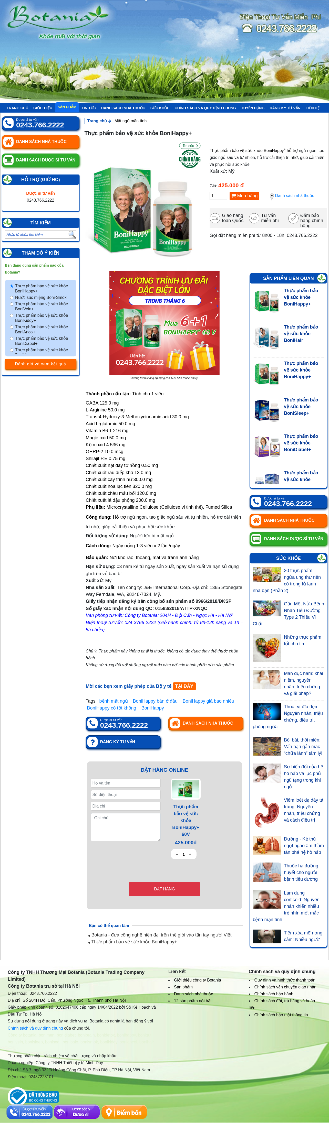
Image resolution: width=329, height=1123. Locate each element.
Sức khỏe (160, 108)
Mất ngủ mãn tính (131, 121)
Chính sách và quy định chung (205, 108)
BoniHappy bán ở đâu (155, 701)
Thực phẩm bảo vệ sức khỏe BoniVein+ (41, 306)
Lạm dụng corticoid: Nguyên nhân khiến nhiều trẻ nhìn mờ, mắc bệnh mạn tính (286, 906)
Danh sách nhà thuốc (123, 108)
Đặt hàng (164, 889)
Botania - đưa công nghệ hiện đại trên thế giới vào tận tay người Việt (160, 934)
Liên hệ (313, 108)
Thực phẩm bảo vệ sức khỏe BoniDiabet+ (41, 341)
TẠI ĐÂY (184, 686)
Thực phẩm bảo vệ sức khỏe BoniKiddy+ (41, 318)
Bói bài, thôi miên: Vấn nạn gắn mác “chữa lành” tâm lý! (303, 746)
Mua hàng (244, 195)
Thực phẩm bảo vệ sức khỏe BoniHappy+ (41, 288)
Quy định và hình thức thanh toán (284, 980)
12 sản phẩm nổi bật (192, 1001)
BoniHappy (152, 708)
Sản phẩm (67, 107)
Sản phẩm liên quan (288, 278)
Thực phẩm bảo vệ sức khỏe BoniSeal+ (301, 479)
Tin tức (89, 108)
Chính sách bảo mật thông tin (281, 1015)
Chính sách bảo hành (273, 994)
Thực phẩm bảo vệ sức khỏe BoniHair (41, 352)
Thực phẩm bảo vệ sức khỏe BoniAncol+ (41, 329)
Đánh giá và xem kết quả (40, 364)
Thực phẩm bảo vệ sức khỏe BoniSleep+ (301, 406)
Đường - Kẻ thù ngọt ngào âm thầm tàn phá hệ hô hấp (304, 845)
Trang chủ (17, 108)
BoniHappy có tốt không (111, 708)
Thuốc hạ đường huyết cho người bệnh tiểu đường (301, 872)
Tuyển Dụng (252, 108)
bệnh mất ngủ (113, 701)
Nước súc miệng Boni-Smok (41, 297)
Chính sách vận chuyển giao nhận (285, 987)
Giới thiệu (42, 108)
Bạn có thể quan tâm (109, 925)
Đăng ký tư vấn (285, 108)
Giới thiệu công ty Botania (197, 980)
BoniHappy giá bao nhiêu (208, 701)
